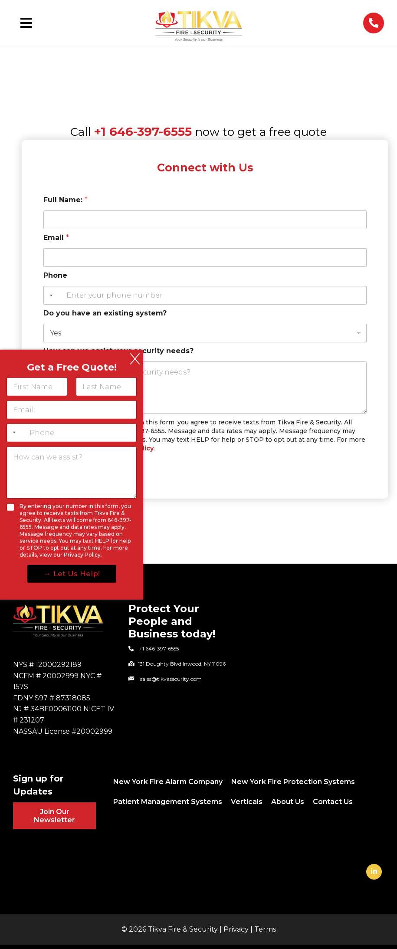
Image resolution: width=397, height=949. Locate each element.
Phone (55, 275)
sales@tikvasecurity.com (171, 679)
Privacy (236, 929)
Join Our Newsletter (54, 816)
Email (56, 237)
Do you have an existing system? (105, 313)
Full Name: (65, 200)
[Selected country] (49, 295)
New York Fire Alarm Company (168, 782)
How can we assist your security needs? (118, 351)
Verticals (246, 802)
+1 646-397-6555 (143, 131)
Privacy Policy (131, 448)
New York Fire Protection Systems (293, 782)
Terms (265, 929)
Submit (63, 467)
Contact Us (333, 802)
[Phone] (205, 295)
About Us (287, 802)
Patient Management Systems (167, 802)
